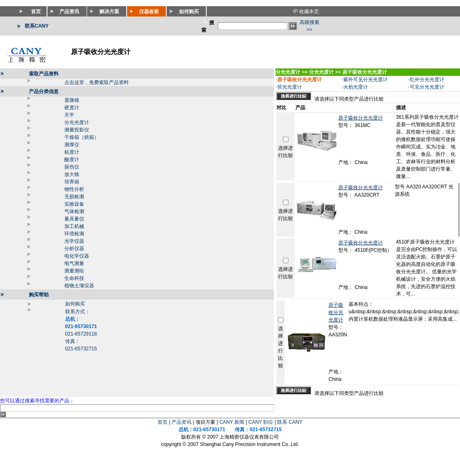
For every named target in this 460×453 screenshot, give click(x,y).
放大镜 (71, 174)
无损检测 (74, 197)
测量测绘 (74, 271)
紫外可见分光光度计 (365, 79)
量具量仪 (74, 219)
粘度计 (71, 152)
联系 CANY (289, 422)
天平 (69, 115)
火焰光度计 (355, 87)
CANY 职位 (260, 422)
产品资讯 (181, 422)
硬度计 (71, 107)
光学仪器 (74, 241)
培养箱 (71, 182)
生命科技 (74, 278)
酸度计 (71, 159)
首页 (162, 422)
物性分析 (74, 189)
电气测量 (74, 263)
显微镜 (71, 100)
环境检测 (74, 234)
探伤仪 (71, 167)
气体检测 (74, 211)
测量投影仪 (76, 130)
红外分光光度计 (427, 79)
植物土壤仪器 (79, 286)
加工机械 (74, 226)
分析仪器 (74, 248)
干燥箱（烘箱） (81, 137)
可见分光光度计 (427, 87)
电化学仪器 (76, 256)
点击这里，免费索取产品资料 (96, 82)
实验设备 (74, 204)
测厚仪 (71, 145)
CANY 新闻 (231, 422)
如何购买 (75, 304)
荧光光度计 (289, 87)
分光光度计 (76, 122)
